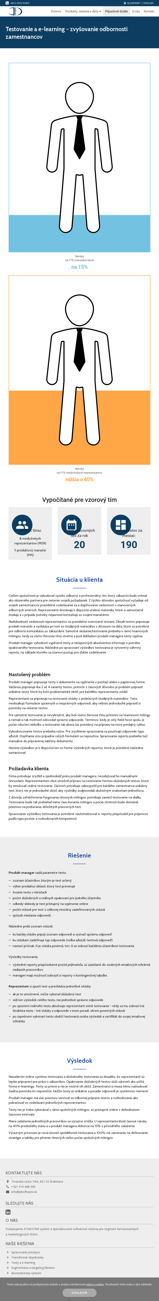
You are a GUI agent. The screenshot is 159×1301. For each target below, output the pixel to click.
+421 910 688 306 (20, 1187)
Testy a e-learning (20, 1262)
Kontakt (149, 11)
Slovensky (134, 3)
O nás (136, 11)
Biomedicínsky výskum (23, 1273)
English (148, 3)
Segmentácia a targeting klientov (30, 1268)
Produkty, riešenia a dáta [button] (83, 11)
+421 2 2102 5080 (17, 3)
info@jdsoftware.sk (21, 1192)
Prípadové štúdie (116, 11)
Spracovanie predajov (23, 1252)
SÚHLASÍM (79, 1293)
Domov (56, 11)
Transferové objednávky (25, 1257)
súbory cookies (95, 1284)
